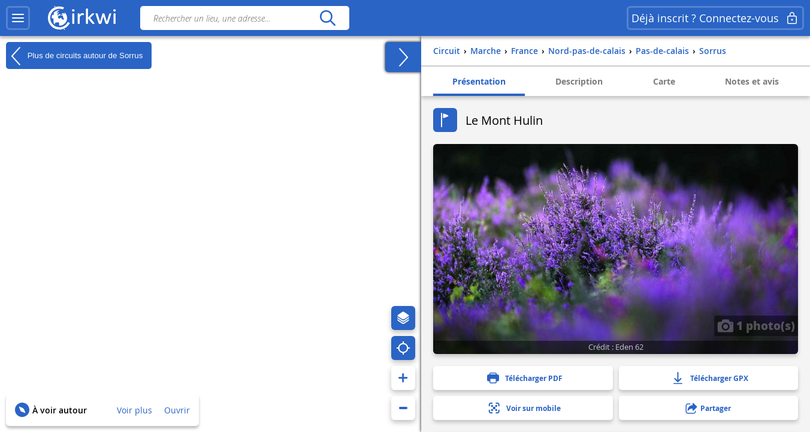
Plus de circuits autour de (74, 55)
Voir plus (134, 410)
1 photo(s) (756, 325)
